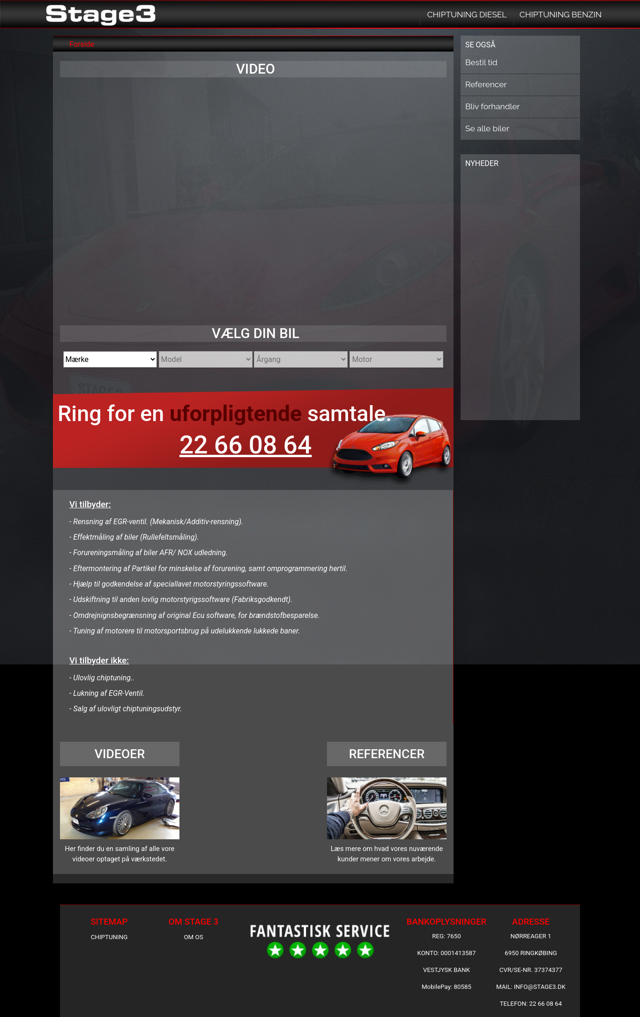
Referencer (485, 84)
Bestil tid (481, 62)
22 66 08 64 (245, 445)
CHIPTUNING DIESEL (467, 14)
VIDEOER (120, 753)
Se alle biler (487, 128)
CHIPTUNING (109, 937)
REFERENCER (387, 753)
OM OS (193, 937)
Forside (81, 44)
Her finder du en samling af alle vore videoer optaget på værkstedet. (120, 853)
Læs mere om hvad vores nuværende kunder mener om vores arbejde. (387, 853)
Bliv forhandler (492, 106)
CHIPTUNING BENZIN (561, 14)
